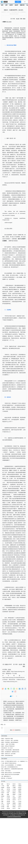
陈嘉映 (2, 787)
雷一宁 (19, 799)
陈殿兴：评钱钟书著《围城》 (7, 738)
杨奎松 (14, 792)
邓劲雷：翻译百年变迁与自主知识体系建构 (10, 774)
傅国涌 (19, 785)
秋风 (2, 799)
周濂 (2, 794)
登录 (13, 730)
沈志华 (2, 791)
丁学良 (2, 785)
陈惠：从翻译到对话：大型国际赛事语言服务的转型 (12, 768)
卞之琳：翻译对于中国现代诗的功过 (8, 763)
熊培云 (19, 798)
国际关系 (22, 5)
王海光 (19, 792)
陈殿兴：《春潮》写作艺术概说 (7, 744)
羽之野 (2, 808)
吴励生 (19, 805)
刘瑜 (2, 803)
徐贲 (2, 789)
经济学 (11, 5)
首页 (2, 5)
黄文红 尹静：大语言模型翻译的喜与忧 (9, 767)
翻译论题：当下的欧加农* (6, 778)
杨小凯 (14, 805)
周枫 (2, 801)
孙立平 (14, 808)
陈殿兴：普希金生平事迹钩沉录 (7, 746)
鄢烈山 (14, 785)
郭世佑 (8, 796)
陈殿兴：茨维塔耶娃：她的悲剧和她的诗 (9, 742)
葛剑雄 (8, 803)
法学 (6, 5)
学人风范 (14, 673)
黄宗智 (8, 787)
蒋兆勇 (8, 801)
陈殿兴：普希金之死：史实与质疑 (8, 753)
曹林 (8, 785)
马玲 (14, 796)
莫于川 (19, 806)
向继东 (8, 791)
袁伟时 (8, 798)
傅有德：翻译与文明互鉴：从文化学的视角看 (10, 772)
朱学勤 (2, 806)
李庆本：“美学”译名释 (5, 770)
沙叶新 (19, 801)
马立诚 (14, 789)
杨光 (19, 808)
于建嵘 (14, 787)
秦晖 (2, 784)
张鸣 (8, 792)
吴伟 (14, 801)
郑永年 (14, 784)
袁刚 (8, 805)
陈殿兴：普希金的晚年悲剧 (7, 755)
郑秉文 (14, 806)
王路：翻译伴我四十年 (6, 776)
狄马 (2, 798)
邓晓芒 (14, 794)
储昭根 (14, 803)
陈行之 (8, 784)
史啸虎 (14, 798)
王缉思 (19, 794)
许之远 (2, 805)
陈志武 (19, 787)
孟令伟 (14, 799)
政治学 (16, 5)
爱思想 (4, 2)
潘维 (8, 806)
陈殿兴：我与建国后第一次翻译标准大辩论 (10, 751)
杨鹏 (8, 794)
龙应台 (19, 784)
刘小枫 (8, 799)
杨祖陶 (19, 789)
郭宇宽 (8, 789)
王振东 (19, 796)
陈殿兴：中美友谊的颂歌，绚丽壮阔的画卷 (10, 749)
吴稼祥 (19, 803)
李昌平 (2, 792)
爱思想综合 (8, 673)
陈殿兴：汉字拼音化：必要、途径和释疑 (9, 740)
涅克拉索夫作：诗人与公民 (7, 748)
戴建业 (19, 791)
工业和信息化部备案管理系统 (14, 816)
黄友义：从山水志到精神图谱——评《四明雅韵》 (11, 765)
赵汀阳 (14, 791)
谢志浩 (8, 808)
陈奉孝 (2, 796)
